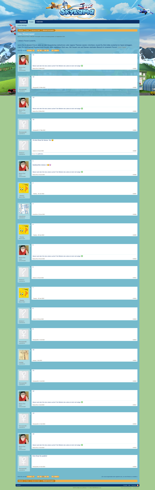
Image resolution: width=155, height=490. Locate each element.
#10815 (134, 360)
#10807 (134, 193)
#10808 (134, 214)
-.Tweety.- (22, 195)
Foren (31, 22)
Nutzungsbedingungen (126, 487)
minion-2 (21, 153)
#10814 (134, 339)
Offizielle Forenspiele (35, 36)
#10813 (134, 319)
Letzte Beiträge (22, 25)
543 (48, 50)
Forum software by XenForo (30, 487)
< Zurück (29, 50)
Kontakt (125, 485)
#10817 (134, 404)
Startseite (23, 22)
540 (40, 50)
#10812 (134, 298)
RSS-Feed (137, 485)
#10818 (134, 424)
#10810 (134, 258)
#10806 (134, 174)
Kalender (39, 22)
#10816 (134, 381)
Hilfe (129, 485)
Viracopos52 (22, 89)
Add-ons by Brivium (87, 487)
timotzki (48, 36)
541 (43, 50)
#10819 (134, 447)
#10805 (134, 150)
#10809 (134, 235)
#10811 (134, 277)
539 (38, 50)
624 (52, 50)
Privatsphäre (136, 487)
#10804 (134, 130)
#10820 (134, 466)
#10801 (134, 68)
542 (45, 50)
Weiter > (56, 50)
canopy (21, 362)
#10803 (134, 111)
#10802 (134, 87)
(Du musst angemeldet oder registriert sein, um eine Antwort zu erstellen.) (119, 476)
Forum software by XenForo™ (58, 487)
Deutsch (19, 485)
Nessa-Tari (22, 67)
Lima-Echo (22, 216)
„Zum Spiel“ (122, 47)
